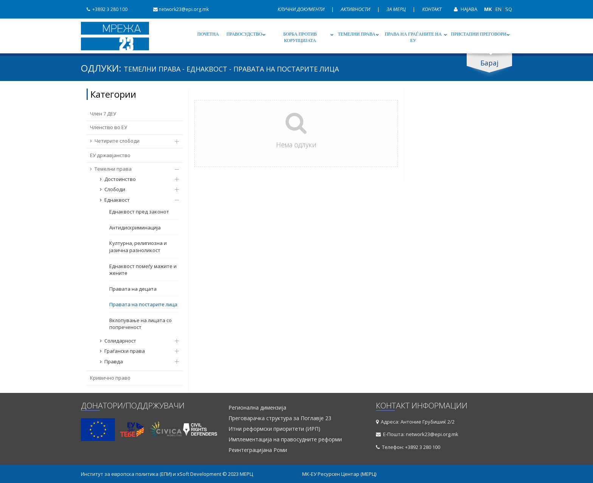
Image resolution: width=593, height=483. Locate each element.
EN (498, 9)
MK (488, 9)
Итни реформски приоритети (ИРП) (274, 428)
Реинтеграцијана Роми (257, 450)
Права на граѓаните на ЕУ (413, 37)
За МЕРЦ (397, 9)
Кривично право (110, 377)
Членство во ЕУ (108, 127)
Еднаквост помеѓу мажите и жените (143, 270)
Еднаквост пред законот (139, 211)
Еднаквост (135, 199)
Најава (462, 9)
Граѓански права (135, 350)
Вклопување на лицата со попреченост (140, 324)
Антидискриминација (135, 227)
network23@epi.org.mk (178, 9)
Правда (135, 361)
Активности (356, 9)
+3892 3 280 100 (104, 9)
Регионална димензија (257, 407)
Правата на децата (133, 288)
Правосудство (244, 34)
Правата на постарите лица (143, 304)
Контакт (431, 9)
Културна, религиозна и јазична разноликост (138, 247)
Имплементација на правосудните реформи (285, 439)
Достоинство (135, 179)
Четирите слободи (130, 140)
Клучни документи (302, 9)
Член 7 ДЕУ (103, 113)
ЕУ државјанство (110, 155)
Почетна (208, 34)
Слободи (135, 189)
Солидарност (135, 340)
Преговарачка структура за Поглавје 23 (279, 418)
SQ (508, 9)
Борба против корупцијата (300, 37)
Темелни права (356, 34)
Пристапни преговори (478, 34)
